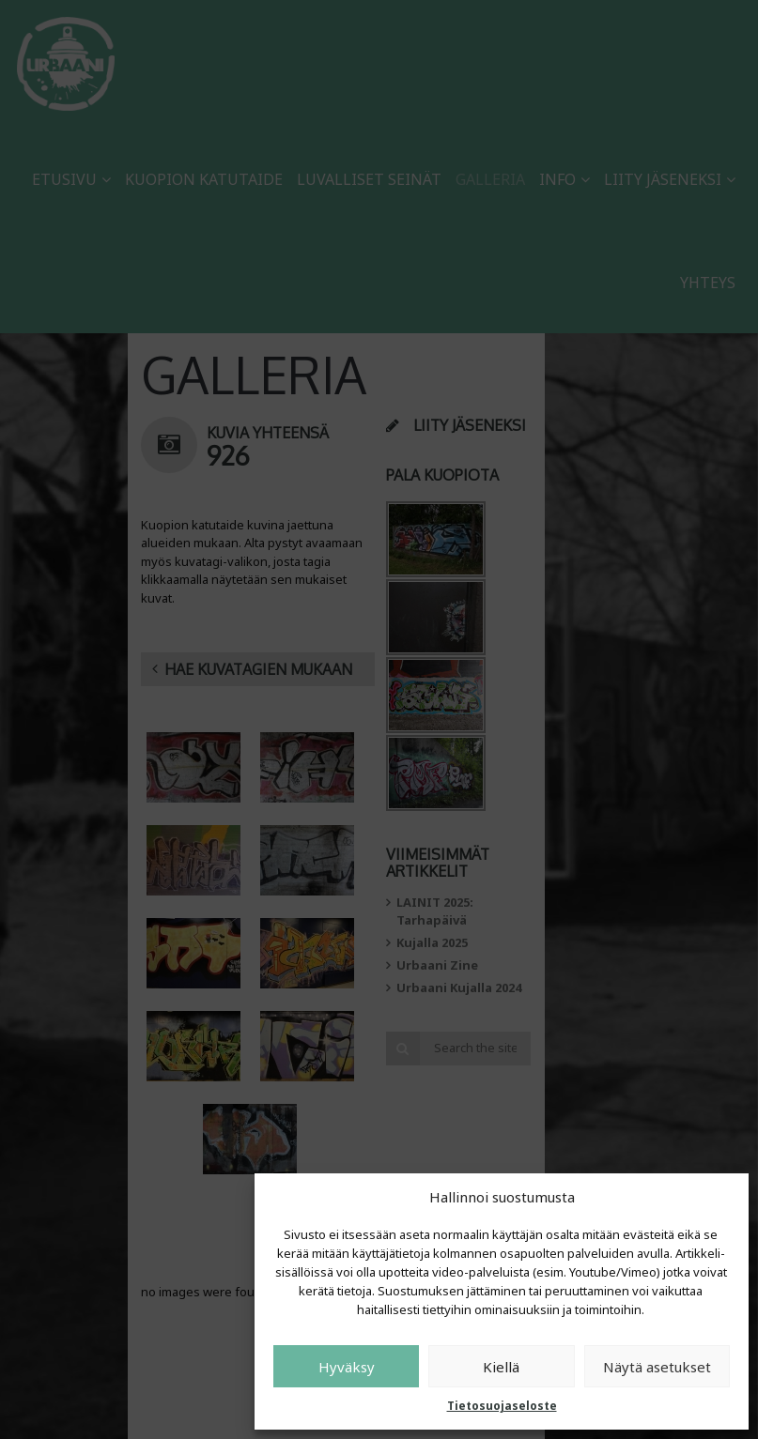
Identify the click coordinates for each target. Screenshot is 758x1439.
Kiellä (501, 1366)
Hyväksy (346, 1366)
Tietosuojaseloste (502, 1406)
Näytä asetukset (657, 1366)
